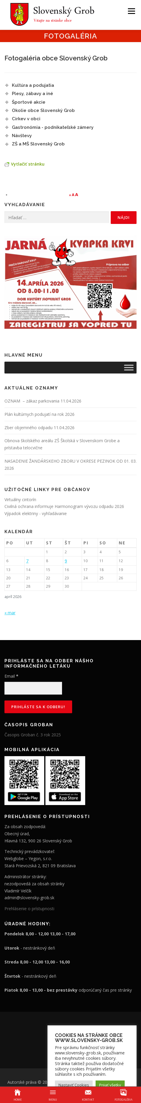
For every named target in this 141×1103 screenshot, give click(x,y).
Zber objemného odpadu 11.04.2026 (39, 427)
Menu (131, 11)
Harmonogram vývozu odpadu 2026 (89, 506)
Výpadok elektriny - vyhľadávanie (35, 513)
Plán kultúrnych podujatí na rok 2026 (39, 414)
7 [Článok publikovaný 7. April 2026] (27, 561)
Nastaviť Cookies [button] (73, 1085)
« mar (9, 612)
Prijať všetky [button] (110, 1085)
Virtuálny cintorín (20, 499)
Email (11, 676)
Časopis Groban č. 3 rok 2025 (32, 735)
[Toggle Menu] (129, 367)
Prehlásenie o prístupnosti (29, 908)
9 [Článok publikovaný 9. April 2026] (66, 561)
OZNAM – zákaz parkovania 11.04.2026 (42, 401)
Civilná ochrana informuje (29, 506)
